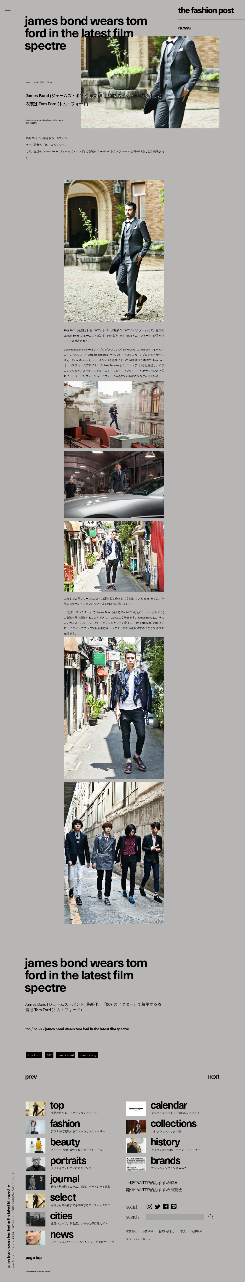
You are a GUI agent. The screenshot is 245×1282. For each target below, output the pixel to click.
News (184, 27)
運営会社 (131, 1231)
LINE (174, 1206)
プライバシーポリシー (139, 1239)
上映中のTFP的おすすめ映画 (152, 1183)
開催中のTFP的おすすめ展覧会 (154, 1190)
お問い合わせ (167, 1231)
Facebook (166, 1206)
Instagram (149, 1206)
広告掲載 (147, 1231)
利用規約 (196, 1231)
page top (34, 1257)
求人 (183, 1231)
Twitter (157, 1206)
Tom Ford (34, 1055)
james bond (66, 1055)
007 (49, 1055)
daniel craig (88, 1055)
